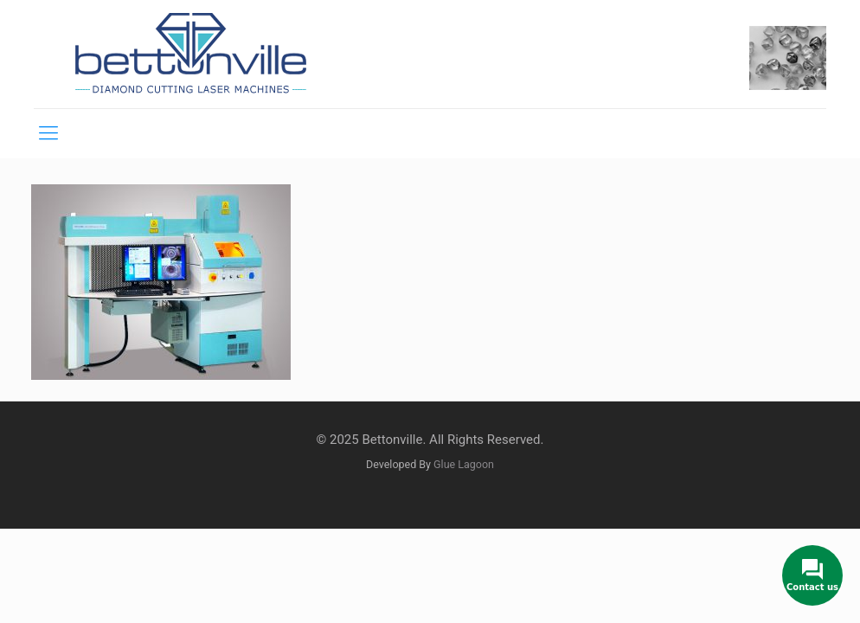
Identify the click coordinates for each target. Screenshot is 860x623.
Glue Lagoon (463, 464)
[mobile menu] (48, 133)
